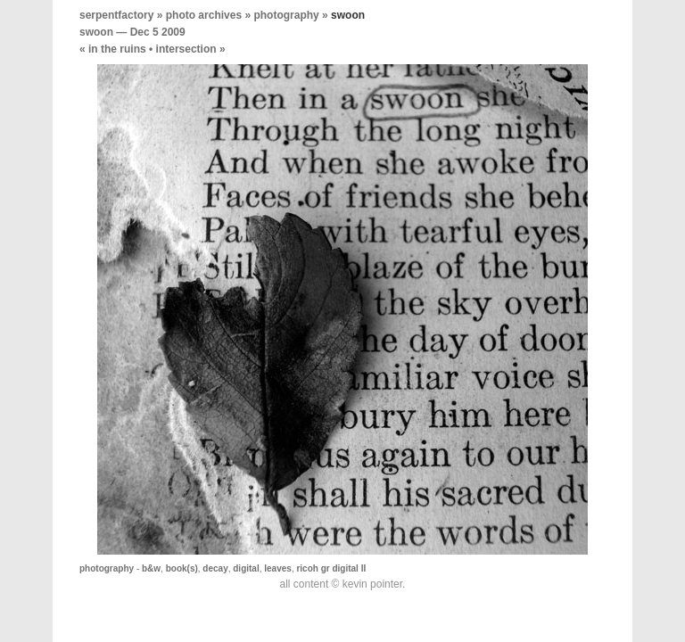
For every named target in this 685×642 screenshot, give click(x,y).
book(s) (182, 568)
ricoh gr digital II (331, 568)
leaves (278, 568)
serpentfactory (116, 15)
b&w (151, 568)
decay (214, 568)
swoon (96, 32)
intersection (186, 49)
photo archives (204, 15)
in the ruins (117, 49)
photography (285, 15)
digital (246, 568)
